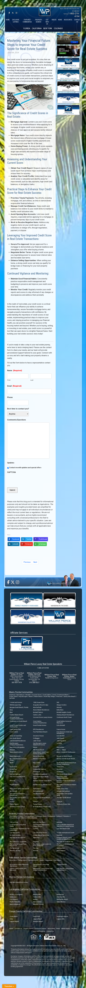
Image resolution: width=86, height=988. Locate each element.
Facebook (13, 539)
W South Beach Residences (42, 806)
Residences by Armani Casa (42, 784)
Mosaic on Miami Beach (64, 756)
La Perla (59, 743)
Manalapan (48, 860)
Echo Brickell (61, 725)
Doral (54, 695)
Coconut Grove (36, 695)
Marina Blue (60, 747)
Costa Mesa (13, 916)
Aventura (12, 695)
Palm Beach (57, 860)
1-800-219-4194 (43, 668)
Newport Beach (38, 921)
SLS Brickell (13, 791)
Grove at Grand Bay (16, 736)
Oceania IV (60, 771)
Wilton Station (61, 850)
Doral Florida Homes (39, 725)
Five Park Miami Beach (40, 732)
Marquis (12, 750)
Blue (11, 712)
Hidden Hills (37, 897)
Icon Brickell (60, 736)
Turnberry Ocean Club (63, 804)
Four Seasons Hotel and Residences (64, 732)
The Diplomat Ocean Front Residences (18, 844)
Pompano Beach (14, 818)
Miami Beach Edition (16, 752)
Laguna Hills (60, 919)
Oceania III (36, 771)
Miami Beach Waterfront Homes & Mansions (41, 753)
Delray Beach (22, 860)
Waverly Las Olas (15, 850)
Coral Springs (13, 816)
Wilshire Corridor (38, 904)
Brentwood (60, 894)
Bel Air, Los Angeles (16, 894)
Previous (27, 562)
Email (14, 386)
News (58, 928)
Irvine (11, 919)
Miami (31, 696)
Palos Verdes (37, 902)
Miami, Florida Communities (21, 692)
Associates (51, 928)
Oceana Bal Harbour (39, 769)
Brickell (28, 695)
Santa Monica (61, 902)
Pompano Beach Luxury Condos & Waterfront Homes (66, 838)
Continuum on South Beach (18, 721)
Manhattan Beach (62, 899)
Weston (23, 818)
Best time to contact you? (18, 409)
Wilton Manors (32, 818)
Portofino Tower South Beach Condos (66, 781)
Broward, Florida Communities (22, 813)
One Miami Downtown (40, 774)
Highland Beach (33, 860)
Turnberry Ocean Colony (17, 806)
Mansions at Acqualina (17, 747)
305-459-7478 (67, 8)
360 (58, 702)
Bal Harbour (20, 695)
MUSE (11, 763)
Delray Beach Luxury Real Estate (41, 865)
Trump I (12, 801)
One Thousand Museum (17, 776)
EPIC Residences (38, 729)
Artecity (59, 707)
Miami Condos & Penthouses (66, 752)
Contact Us (50, 931)
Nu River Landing (15, 835)
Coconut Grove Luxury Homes (42, 717)
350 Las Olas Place (39, 822)
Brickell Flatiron (38, 712)
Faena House (61, 729)
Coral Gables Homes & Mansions (64, 722)
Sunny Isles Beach (69, 696)
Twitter (26, 539)
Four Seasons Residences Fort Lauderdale (19, 829)
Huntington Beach (62, 916)
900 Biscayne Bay (15, 705)
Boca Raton (13, 860)
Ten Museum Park (38, 793)
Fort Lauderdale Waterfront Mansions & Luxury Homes (65, 825)
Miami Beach (38, 696)
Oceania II (13, 771)
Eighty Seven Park (15, 729)
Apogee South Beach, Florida (19, 707)
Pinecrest (59, 696)
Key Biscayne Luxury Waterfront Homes (39, 744)
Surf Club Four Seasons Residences (17, 794)
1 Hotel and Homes (16, 702)
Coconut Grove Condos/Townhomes (16, 718)
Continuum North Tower (64, 717)
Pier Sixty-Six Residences (17, 837)
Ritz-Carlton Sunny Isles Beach (19, 789)
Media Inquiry (65, 928)
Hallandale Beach (41, 816)
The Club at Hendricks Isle (65, 842)
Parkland (59, 816)
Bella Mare (60, 710)
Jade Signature (61, 741)
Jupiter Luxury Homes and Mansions (18, 869)
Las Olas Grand (14, 833)
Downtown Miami (62, 695)
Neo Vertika (37, 763)
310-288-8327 (75, 11)
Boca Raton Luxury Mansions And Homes (19, 865)
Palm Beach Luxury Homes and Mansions (65, 869)
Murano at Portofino (39, 759)
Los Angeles (14, 899)
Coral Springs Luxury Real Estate (18, 825)
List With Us (18, 928)
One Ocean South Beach (64, 774)
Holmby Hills (61, 897)
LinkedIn (13, 544)
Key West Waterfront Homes (19, 882)
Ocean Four (13, 767)
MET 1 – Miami (61, 750)
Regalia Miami (14, 784)
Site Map (74, 928)
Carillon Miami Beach (16, 715)
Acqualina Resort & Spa (40, 705)
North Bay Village (49, 696)
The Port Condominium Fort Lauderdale (65, 844)
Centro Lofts (37, 715)
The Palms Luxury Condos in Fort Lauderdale (42, 844)
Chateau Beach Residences (65, 715)
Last (31, 380)
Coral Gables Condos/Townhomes (40, 722)
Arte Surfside (37, 707)
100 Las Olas (14, 822)
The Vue (35, 848)
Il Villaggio (36, 738)
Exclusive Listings (40, 928)
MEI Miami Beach (38, 750)
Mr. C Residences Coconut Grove (18, 759)
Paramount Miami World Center (40, 777)
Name (14, 370)
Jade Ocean (37, 741)
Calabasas (13, 897)
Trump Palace (14, 804)
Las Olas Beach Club (63, 828)
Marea (35, 747)
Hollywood (51, 816)
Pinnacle (12, 781)
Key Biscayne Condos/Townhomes (16, 744)
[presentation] (24, 479)
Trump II (35, 801)
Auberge (59, 822)
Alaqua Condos (62, 705)
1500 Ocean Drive (38, 702)
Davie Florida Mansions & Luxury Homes (41, 825)
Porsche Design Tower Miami (42, 781)
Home (11, 928)
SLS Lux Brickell (38, 791)
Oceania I (60, 769)
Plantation (66, 816)
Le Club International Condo (65, 833)
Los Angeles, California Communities (24, 889)
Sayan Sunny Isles (62, 789)
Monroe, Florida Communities (21, 877)
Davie (21, 816)
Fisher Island (13, 696)
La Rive (35, 828)
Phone (10, 397)
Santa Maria (37, 789)
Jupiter (42, 860)
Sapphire (36, 842)
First (8, 380)
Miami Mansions (15, 756)
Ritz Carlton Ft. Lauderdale (18, 842)
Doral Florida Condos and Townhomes (18, 726)
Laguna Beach (37, 919)
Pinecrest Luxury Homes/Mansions (62, 777)
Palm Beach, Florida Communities (23, 857)
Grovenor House (38, 736)
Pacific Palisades (15, 902)
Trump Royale (37, 804)
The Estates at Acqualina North (64, 794)
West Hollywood (15, 904)
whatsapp (40, 544)
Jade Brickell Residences (18, 741)
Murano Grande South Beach (66, 759)
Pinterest (26, 544)
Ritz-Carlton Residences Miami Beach (66, 785)
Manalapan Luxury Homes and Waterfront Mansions (42, 869)
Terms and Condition (38, 931)
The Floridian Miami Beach (41, 797)
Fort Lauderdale (29, 816)
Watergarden (61, 848)
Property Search (28, 928)
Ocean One (60, 767)
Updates (10, 463)
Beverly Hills (37, 894)
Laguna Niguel (14, 921)
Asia (11, 710)
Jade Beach (60, 738)
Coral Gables (47, 695)
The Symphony (14, 848)
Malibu (35, 899)
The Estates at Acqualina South (18, 798)
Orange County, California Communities (25, 911)
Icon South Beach (15, 738)
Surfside (12, 698)
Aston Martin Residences (41, 710)
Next (35, 562)
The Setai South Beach (64, 797)
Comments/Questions (16, 420)
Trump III (59, 801)
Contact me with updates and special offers (25, 467)
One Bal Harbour (15, 774)
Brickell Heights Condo (64, 712)
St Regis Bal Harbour (63, 791)
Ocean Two (13, 769)
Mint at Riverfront (38, 756)
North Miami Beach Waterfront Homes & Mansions (66, 763)
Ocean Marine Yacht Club (41, 835)
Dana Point (36, 916)
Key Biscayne (23, 696)
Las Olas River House (40, 833)
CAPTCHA (11, 472)
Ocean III (36, 767)
